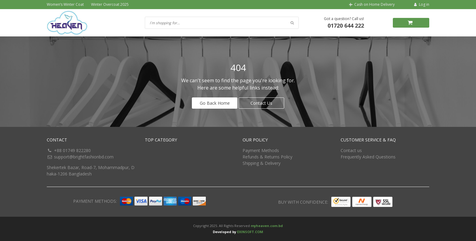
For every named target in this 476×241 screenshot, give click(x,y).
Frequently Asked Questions (368, 157)
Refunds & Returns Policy (267, 157)
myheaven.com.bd (267, 225)
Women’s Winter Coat (65, 4)
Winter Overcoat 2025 (110, 4)
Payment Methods (261, 150)
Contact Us (261, 103)
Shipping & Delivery (261, 163)
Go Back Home (215, 103)
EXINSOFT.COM (250, 231)
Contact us (351, 150)
